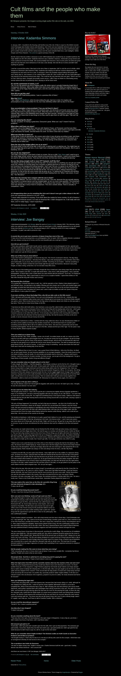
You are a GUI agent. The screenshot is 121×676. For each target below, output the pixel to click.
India (105, 211)
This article (32, 53)
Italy (90, 211)
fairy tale (87, 189)
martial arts (107, 171)
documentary (106, 169)
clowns (89, 185)
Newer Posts (16, 661)
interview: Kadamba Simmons (33, 38)
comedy (107, 160)
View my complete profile (92, 97)
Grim (19, 98)
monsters (96, 169)
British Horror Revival (95, 157)
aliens (97, 164)
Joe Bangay (31, 224)
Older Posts (76, 661)
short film (88, 160)
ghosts (98, 160)
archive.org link (28, 228)
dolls (101, 182)
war (109, 174)
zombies (92, 162)
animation (104, 166)
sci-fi (103, 196)
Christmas (91, 176)
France (100, 215)
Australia (87, 215)
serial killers (88, 167)
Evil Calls (87, 231)
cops (106, 173)
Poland (98, 217)
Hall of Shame (32, 26)
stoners (86, 201)
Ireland (88, 217)
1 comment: (34, 208)
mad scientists (104, 189)
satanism (105, 178)
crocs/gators (97, 194)
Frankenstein (103, 176)
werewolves (91, 171)
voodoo (102, 191)
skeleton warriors (104, 199)
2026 (88, 121)
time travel (88, 180)
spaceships (93, 166)
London (106, 192)
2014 (88, 147)
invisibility (95, 189)
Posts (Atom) (22, 664)
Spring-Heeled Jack (103, 198)
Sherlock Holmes (89, 187)
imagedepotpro (66, 672)
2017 (88, 139)
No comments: (35, 654)
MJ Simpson (91, 85)
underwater (100, 201)
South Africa (107, 215)
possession (94, 191)
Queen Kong (51, 224)
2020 (88, 126)
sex (93, 174)
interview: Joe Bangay (27, 219)
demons (97, 167)
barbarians (99, 187)
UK (86, 209)
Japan (108, 209)
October (91, 128)
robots (87, 174)
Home (12, 26)
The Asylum (88, 194)
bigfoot (106, 187)
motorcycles (95, 199)
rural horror (97, 196)
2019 (88, 137)
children (87, 169)
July (90, 134)
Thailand (97, 211)
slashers (90, 173)
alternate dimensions (101, 180)
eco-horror (105, 194)
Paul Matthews (24, 100)
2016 (88, 142)
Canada (94, 215)
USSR (93, 217)
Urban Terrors (21, 26)
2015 (88, 144)
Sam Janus (62, 154)
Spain (106, 213)
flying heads (88, 196)
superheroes (101, 174)
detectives (95, 183)
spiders (102, 183)
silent (95, 185)
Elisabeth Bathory (91, 198)
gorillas (87, 182)
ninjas (86, 191)
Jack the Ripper (97, 192)
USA (97, 209)
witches (105, 167)
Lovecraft (96, 178)
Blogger (80, 672)
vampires (103, 162)
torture (108, 196)
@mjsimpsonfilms (94, 108)
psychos (88, 164)
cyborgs (95, 182)
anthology (98, 173)
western (108, 183)
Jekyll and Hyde (103, 185)
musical (87, 178)
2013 (88, 149)
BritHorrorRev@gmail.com (92, 114)
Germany (99, 213)
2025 (88, 124)
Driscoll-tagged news (93, 235)
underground (93, 201)
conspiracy (88, 183)
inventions (87, 199)
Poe (107, 182)
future (99, 171)
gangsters (106, 164)
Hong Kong (88, 213)
